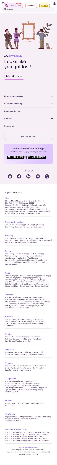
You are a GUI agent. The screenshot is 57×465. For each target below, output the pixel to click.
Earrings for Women (26, 417)
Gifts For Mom (10, 209)
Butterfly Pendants (11, 370)
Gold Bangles (9, 337)
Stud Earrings (21, 258)
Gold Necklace (10, 297)
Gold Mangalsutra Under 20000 (16, 388)
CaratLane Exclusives (14, 222)
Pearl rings (31, 284)
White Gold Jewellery (29, 242)
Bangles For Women (12, 419)
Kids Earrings (23, 256)
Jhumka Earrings (36, 256)
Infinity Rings (21, 284)
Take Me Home (14, 76)
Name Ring (20, 282)
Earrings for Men (23, 403)
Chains (34, 240)
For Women (10, 414)
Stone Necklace (37, 304)
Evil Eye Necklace (24, 302)
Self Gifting (20, 225)
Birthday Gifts (27, 205)
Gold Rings (21, 276)
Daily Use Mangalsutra (33, 390)
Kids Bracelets (38, 319)
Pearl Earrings (33, 258)
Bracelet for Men (37, 403)
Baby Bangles (10, 341)
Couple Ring (9, 280)
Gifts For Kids (22, 207)
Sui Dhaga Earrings (12, 260)
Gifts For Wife (10, 211)
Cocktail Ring (30, 282)
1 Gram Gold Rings (41, 286)
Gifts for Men (10, 201)
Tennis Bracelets (38, 321)
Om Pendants (38, 368)
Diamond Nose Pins (34, 352)
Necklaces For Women (40, 302)
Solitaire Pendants (39, 366)
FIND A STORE (28, 137)
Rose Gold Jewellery (12, 242)
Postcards (29, 225)
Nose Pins (9, 350)
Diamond (13, 238)
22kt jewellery (40, 238)
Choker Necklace (40, 299)
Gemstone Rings (11, 278)
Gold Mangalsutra (11, 381)
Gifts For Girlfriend (23, 209)
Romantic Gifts (10, 207)
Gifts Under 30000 (12, 203)
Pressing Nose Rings (22, 354)
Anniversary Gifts (39, 205)
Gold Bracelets (10, 319)
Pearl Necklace (10, 302)
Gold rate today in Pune (14, 438)
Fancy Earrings (10, 262)
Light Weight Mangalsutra (14, 390)
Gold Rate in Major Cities (16, 429)
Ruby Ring (40, 280)
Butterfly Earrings (11, 264)
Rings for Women (11, 417)
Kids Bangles (35, 337)
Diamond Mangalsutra (27, 381)
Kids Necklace (38, 297)
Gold (6, 238)
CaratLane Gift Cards (12, 205)
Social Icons (17, 159)
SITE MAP (15, 450)
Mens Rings (22, 278)
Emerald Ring (9, 282)
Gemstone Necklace (12, 299)
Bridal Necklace (26, 306)
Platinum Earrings (11, 256)
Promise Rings (42, 284)
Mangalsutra (10, 379)
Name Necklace (23, 304)
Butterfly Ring (10, 284)
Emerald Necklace (11, 308)
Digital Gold (38, 225)
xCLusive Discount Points (40, 452)
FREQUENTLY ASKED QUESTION (28, 454)
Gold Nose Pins (20, 352)
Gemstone (29, 238)
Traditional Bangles (23, 341)
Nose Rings (9, 352)
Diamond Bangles (22, 337)
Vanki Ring (31, 280)
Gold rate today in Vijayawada (35, 438)
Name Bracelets (24, 323)
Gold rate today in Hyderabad (38, 432)
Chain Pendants (25, 368)
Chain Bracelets (10, 323)
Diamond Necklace (24, 297)
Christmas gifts (21, 201)
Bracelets (9, 316)
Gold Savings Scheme (13, 227)
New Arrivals (9, 225)
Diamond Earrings (22, 254)
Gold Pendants (10, 366)
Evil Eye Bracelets (24, 321)
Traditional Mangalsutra (38, 388)
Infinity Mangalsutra (12, 392)
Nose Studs (9, 354)
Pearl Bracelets (10, 321)
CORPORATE (26, 452)
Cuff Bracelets (10, 325)
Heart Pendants (25, 370)
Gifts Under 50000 (27, 203)
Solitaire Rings (44, 276)
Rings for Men (10, 403)
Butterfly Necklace (12, 306)
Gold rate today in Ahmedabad (37, 440)
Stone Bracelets (37, 323)
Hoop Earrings (10, 258)
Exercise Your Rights (14, 452)
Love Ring (40, 282)
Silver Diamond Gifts (33, 213)
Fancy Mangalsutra (12, 386)
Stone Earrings (22, 262)
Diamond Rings (10, 276)
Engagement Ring (34, 278)
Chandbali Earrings (27, 260)
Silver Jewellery (45, 240)
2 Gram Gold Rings (26, 286)
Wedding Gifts (43, 211)
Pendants (9, 363)
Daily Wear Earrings (36, 262)
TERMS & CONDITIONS (36, 450)
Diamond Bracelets (24, 319)
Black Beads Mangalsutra (29, 386)
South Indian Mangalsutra (31, 383)
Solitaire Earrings (36, 254)
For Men (8, 400)
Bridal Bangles (25, 339)
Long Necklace (10, 304)
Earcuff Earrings (41, 260)
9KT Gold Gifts (18, 213)
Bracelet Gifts (32, 211)
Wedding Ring (20, 280)
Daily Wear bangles (12, 339)
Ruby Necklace (27, 299)
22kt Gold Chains (26, 308)
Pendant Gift (20, 211)
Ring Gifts (8, 213)
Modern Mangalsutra (12, 383)
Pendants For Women (28, 419)
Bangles (8, 334)
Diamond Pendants (24, 366)
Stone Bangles (38, 339)
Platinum (8, 240)
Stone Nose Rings (37, 354)
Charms (15, 240)
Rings (7, 273)
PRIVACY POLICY (24, 450)
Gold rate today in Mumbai (38, 434)
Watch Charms (25, 240)
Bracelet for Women (42, 417)
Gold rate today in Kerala (33, 436)
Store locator (27, 227)
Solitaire (21, 238)
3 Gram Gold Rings (11, 286)
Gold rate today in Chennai (15, 432)
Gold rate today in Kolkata (15, 440)
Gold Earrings (9, 254)
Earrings (8, 251)
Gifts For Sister (33, 207)
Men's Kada (9, 405)
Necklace (9, 295)
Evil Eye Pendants (11, 368)
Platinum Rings (32, 276)
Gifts (7, 198)
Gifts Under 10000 (36, 201)
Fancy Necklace (39, 306)
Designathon (38, 227)
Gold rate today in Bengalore (16, 434)
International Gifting (38, 209)
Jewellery (9, 235)
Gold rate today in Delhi (14, 436)
